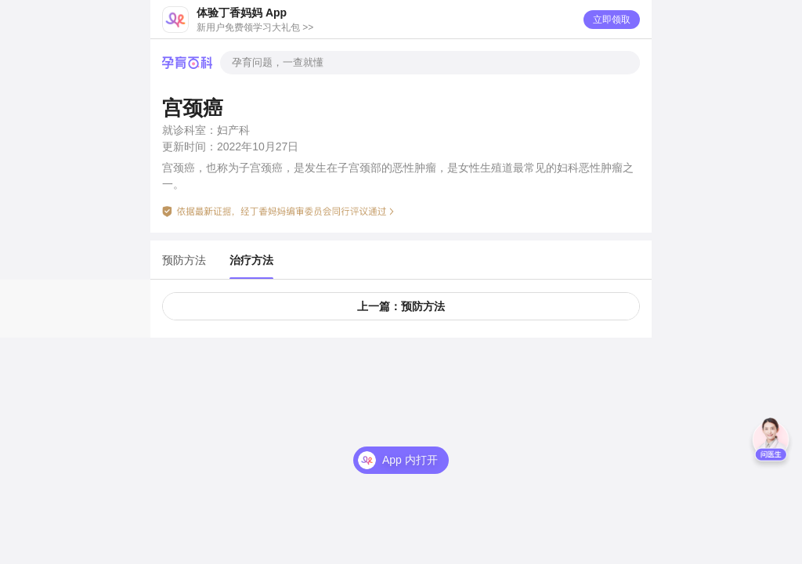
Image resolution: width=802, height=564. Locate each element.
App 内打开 (410, 460)
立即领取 (611, 19)
